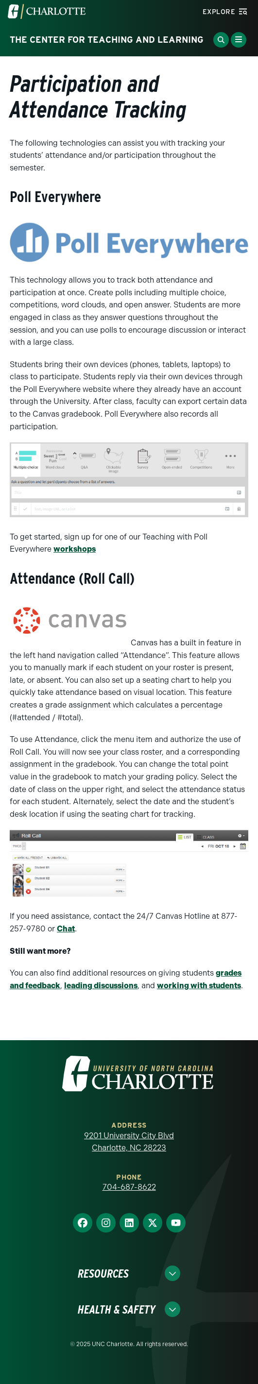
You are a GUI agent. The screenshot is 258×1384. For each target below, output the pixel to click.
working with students (199, 985)
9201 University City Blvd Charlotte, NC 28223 (129, 1142)
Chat (66, 928)
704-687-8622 (129, 1187)
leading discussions (101, 985)
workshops (74, 549)
